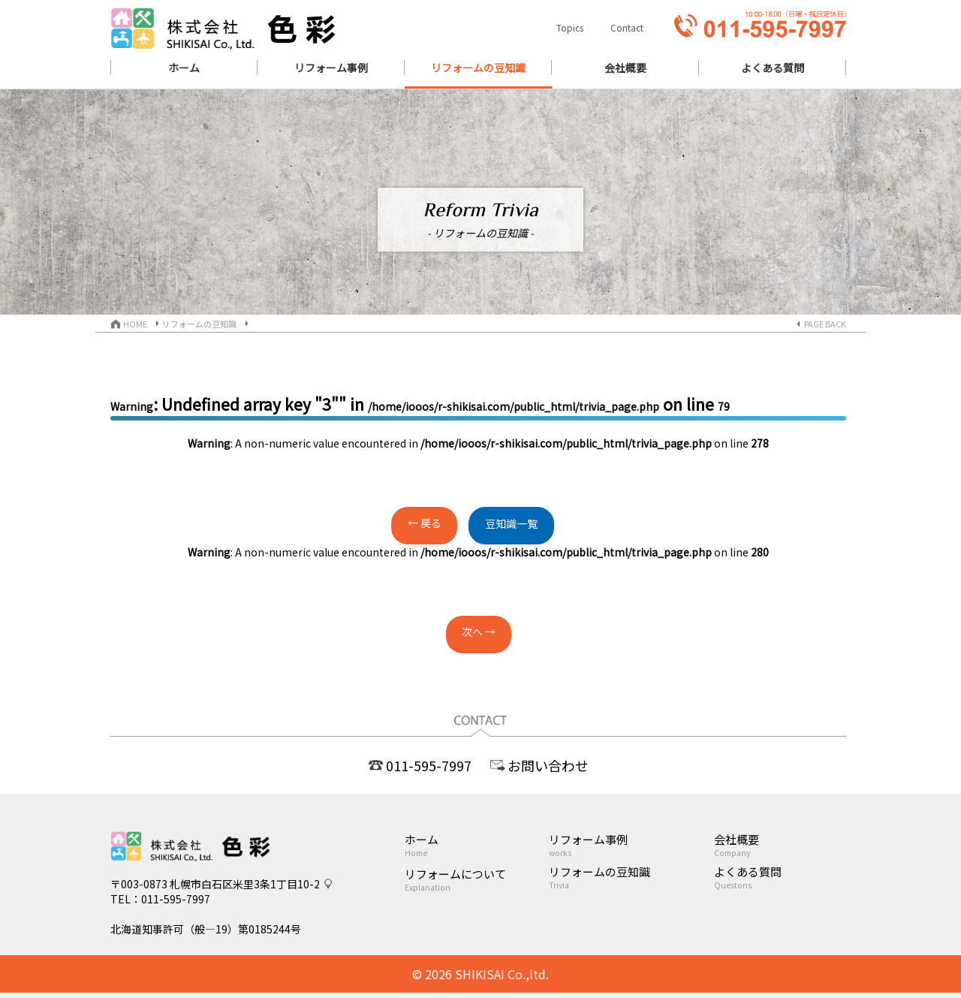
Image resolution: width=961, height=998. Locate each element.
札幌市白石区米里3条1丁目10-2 (245, 889)
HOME (135, 324)
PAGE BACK (825, 324)
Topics (569, 27)
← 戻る (410, 525)
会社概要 (780, 844)
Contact (626, 27)
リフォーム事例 (631, 844)
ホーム (476, 844)
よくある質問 (780, 877)
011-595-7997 (428, 765)
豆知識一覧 (525, 526)
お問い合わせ (548, 765)
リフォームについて (476, 879)
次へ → (479, 634)
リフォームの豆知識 (199, 324)
